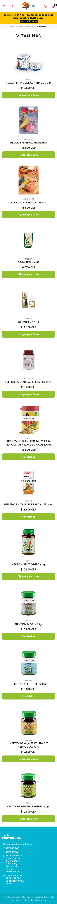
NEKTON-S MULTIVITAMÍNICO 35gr (28, 806)
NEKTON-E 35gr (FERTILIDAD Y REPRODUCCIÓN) (28, 745)
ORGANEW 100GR (28, 262)
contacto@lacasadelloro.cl (20, 844)
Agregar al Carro (28, 95)
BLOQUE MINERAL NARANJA (28, 203)
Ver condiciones (29, 21)
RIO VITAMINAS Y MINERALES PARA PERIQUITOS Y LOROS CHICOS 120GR (28, 443)
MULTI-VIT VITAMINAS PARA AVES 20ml (28, 504)
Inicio (12, 26)
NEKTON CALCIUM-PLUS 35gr (28, 684)
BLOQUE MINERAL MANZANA (28, 143)
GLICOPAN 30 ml (28, 322)
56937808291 (12, 847)
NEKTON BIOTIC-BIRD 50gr (28, 564)
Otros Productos (25, 26)
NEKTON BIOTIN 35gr (28, 624)
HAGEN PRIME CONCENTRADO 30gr (28, 83)
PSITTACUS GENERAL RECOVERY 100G (28, 382)
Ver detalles (28, 457)
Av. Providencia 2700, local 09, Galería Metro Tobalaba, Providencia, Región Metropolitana (14, 863)
